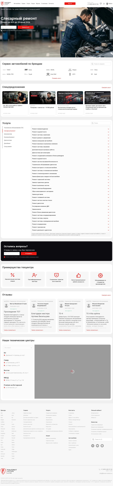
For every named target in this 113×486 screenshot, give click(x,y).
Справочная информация (97, 424)
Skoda (13, 442)
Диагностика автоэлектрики (41, 152)
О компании (71, 413)
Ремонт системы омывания (41, 147)
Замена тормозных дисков (40, 182)
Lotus (13, 424)
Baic (2, 417)
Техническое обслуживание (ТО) (13, 127)
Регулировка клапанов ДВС (40, 206)
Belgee (2, 419)
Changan (3, 424)
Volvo (13, 453)
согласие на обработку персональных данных (27, 30)
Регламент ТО (26, 435)
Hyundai (2, 456)
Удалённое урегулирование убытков (54, 431)
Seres (13, 440)
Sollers (13, 444)
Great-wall (3, 449)
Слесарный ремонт (9, 131)
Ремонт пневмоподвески (40, 129)
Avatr (2, 415)
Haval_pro (3, 453)
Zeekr (13, 458)
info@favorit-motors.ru (106, 473)
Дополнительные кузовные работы (43, 149)
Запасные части (27, 433)
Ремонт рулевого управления (41, 138)
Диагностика (8, 140)
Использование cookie (96, 433)
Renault (13, 438)
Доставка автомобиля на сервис (30, 417)
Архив (70, 449)
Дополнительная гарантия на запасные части (33, 428)
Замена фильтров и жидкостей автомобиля (46, 176)
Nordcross (14, 431)
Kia (12, 417)
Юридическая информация (97, 427)
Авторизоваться (94, 413)
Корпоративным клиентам (29, 438)
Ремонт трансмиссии (38, 227)
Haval (2, 451)
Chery (2, 426)
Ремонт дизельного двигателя (42, 230)
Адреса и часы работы (74, 417)
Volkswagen (14, 451)
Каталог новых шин (27, 424)
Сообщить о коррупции (74, 431)
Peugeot (13, 435)
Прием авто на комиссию (51, 424)
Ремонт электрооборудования (41, 188)
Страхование (49, 422)
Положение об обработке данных (98, 431)
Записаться (25, 27)
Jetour (13, 413)
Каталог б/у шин (27, 426)
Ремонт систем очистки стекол (42, 200)
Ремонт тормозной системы (41, 179)
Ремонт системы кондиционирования (44, 215)
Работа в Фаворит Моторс (74, 419)
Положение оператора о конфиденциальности (101, 429)
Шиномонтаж (8, 134)
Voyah (13, 456)
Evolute (2, 435)
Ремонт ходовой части (39, 132)
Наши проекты (72, 428)
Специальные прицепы (51, 415)
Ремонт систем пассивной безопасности (45, 161)
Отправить (28, 253)
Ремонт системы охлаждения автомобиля (45, 221)
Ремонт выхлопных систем (40, 185)
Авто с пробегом (72, 443)
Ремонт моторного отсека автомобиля (44, 167)
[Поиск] (93, 439)
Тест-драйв (48, 428)
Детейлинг (7, 143)
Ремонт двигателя (38, 203)
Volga (13, 449)
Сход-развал (8, 146)
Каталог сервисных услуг (29, 419)
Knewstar (14, 419)
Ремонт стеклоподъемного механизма (44, 173)
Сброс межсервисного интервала (42, 191)
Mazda (13, 428)
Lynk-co (13, 426)
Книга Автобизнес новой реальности (77, 426)
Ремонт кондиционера (39, 224)
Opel (13, 433)
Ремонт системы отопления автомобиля (45, 170)
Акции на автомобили (51, 438)
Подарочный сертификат (51, 413)
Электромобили (72, 447)
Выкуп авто (48, 426)
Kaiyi (13, 415)
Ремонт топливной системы (41, 197)
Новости (70, 424)
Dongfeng (3, 433)
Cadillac (2, 422)
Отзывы (70, 422)
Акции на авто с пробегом (52, 443)
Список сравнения (95, 415)
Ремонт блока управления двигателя (43, 212)
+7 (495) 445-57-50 (105, 469)
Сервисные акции (27, 413)
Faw (2, 440)
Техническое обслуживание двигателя (44, 164)
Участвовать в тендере (74, 433)
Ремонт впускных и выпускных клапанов (44, 144)
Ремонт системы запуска (40, 218)
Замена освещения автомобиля (42, 141)
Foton (2, 442)
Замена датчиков (37, 194)
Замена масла (36, 209)
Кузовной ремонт (9, 137)
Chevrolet (3, 428)
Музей (70, 3)
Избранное (93, 417)
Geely (2, 447)
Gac (2, 444)
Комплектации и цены (74, 445)
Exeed (2, 438)
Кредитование (49, 419)
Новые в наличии (73, 440)
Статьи (70, 415)
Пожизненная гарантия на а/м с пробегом (33, 431)
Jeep (2, 458)
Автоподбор (48, 417)
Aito (2, 413)
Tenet (13, 447)
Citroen (2, 431)
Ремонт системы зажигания (41, 135)
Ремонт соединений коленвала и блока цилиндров (48, 155)
